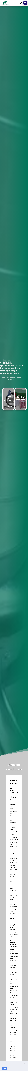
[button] (25, 3)
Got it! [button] (4, 1068)
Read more (5, 383)
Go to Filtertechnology (21, 407)
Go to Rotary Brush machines (8, 407)
